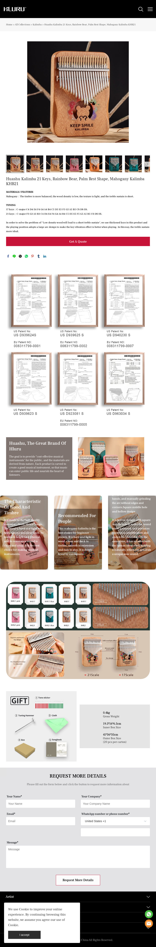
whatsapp (26, 256)
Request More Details (78, 880)
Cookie (24, 909)
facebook (8, 256)
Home (9, 24)
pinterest (32, 256)
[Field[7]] (40, 804)
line (14, 256)
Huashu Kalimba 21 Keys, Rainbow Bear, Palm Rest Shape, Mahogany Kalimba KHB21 (90, 24)
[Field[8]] (115, 804)
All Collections (22, 24)
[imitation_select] (109, 821)
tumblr (39, 256)
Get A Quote (78, 242)
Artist (10, 897)
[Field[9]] (40, 821)
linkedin (45, 256)
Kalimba (37, 24)
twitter (20, 256)
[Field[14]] (115, 832)
